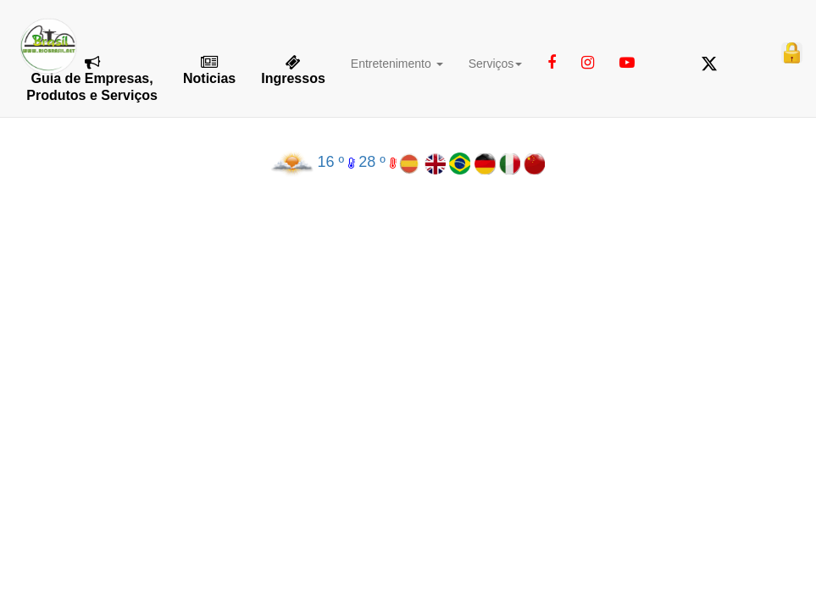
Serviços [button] (496, 63)
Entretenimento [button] (397, 63)
